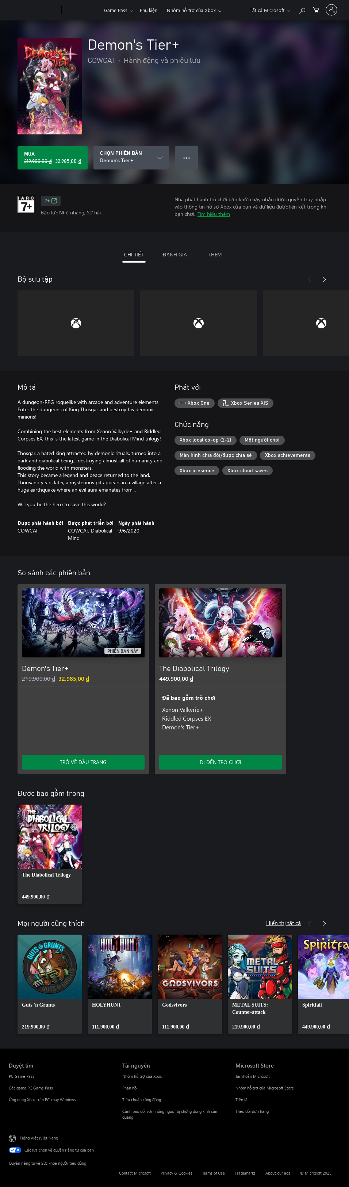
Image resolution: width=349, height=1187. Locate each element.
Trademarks (245, 1173)
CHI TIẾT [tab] (133, 254)
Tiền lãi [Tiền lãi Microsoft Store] (242, 1099)
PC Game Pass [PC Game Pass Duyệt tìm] (21, 1076)
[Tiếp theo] (324, 279)
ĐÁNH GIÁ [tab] (174, 254)
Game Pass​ (115, 10)
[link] (50, 854)
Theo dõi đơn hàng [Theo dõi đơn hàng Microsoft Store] (252, 1111)
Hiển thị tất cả (283, 923)
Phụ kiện (148, 10)
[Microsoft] (34, 10)
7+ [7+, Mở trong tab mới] (51, 201)
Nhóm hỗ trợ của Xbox (191, 10)
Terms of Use (213, 1173)
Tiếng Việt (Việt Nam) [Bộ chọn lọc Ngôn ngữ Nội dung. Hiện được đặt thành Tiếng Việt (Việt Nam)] (39, 1138)
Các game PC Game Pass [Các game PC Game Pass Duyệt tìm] (31, 1087)
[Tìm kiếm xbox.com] (301, 9)
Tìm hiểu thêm (213, 213)
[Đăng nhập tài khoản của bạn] (331, 10)
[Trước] (309, 279)
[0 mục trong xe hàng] (316, 9)
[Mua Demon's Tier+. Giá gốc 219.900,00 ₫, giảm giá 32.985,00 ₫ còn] (53, 157)
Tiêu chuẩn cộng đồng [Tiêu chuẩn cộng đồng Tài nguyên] (141, 1099)
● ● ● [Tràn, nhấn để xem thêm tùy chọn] (186, 158)
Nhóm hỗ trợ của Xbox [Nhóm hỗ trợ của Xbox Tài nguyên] (142, 1076)
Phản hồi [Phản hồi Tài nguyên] (130, 1087)
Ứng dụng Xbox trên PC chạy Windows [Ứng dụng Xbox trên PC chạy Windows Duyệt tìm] (42, 1099)
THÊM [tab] (215, 254)
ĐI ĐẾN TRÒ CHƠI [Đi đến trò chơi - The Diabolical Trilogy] (220, 762)
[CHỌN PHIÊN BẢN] (131, 157)
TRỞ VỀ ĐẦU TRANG (83, 762)
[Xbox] (82, 10)
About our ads (277, 1173)
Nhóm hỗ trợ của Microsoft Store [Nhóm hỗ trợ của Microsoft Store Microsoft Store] (264, 1087)
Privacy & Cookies (176, 1173)
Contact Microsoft (135, 1173)
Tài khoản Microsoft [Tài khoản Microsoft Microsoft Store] (252, 1076)
